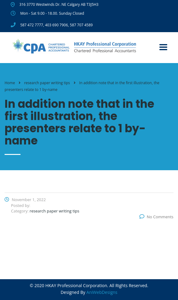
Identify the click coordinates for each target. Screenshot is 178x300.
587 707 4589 (81, 25)
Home (10, 82)
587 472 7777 (31, 25)
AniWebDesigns (101, 292)
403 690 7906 (56, 25)
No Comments (156, 216)
